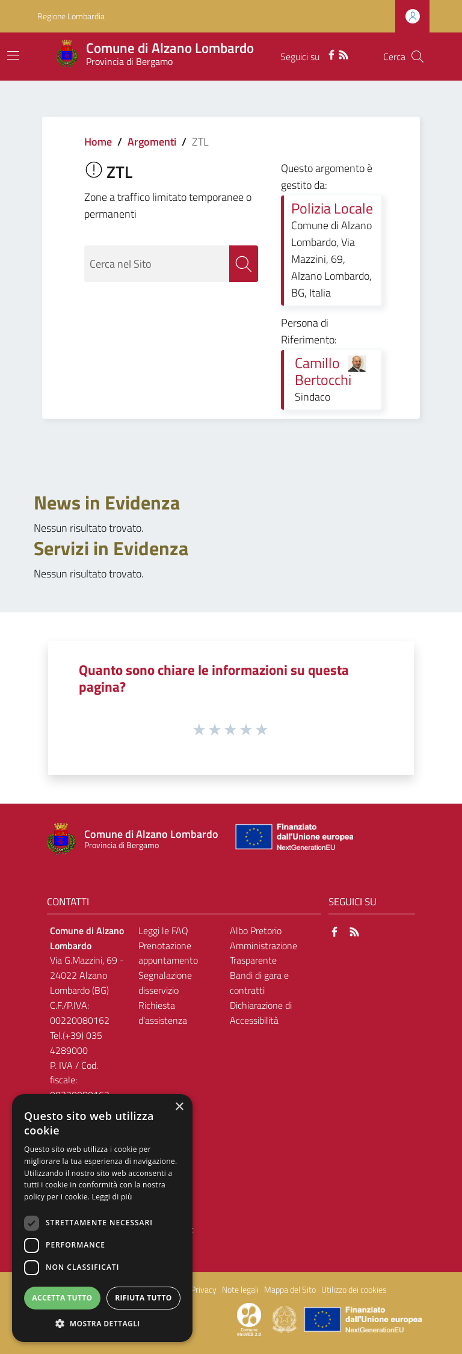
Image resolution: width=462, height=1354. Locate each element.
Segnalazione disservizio (165, 982)
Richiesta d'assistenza (162, 1012)
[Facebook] (331, 53)
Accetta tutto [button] (62, 1298)
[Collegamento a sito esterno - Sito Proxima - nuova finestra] (249, 1318)
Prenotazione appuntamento (168, 953)
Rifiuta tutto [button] (143, 1298)
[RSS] (343, 53)
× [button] (178, 1107)
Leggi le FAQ (163, 930)
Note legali (240, 1290)
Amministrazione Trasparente (263, 953)
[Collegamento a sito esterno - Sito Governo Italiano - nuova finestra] (285, 1318)
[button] (102, 1323)
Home (98, 142)
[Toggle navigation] (13, 55)
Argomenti (152, 142)
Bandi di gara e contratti (259, 982)
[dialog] (102, 1218)
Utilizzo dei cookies (354, 1290)
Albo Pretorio (256, 930)
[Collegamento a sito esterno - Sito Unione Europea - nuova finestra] (293, 839)
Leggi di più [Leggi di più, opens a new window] (112, 1197)
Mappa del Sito (290, 1290)
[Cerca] (417, 56)
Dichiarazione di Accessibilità (261, 1012)
